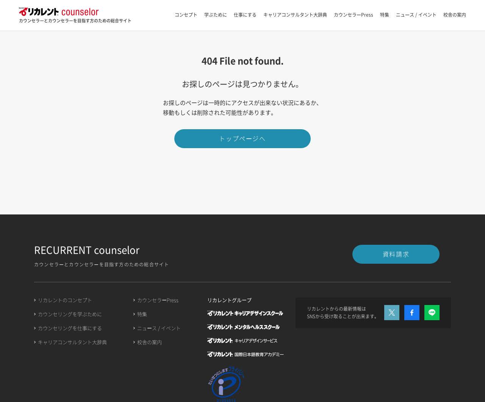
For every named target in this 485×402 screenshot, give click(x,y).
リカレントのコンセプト (65, 299)
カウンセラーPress (353, 14)
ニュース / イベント (416, 14)
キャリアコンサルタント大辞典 (295, 14)
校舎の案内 (454, 14)
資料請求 (396, 253)
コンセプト (186, 14)
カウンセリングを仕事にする (70, 328)
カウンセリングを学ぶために (70, 314)
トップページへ (242, 138)
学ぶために (215, 14)
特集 (384, 14)
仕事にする (245, 14)
